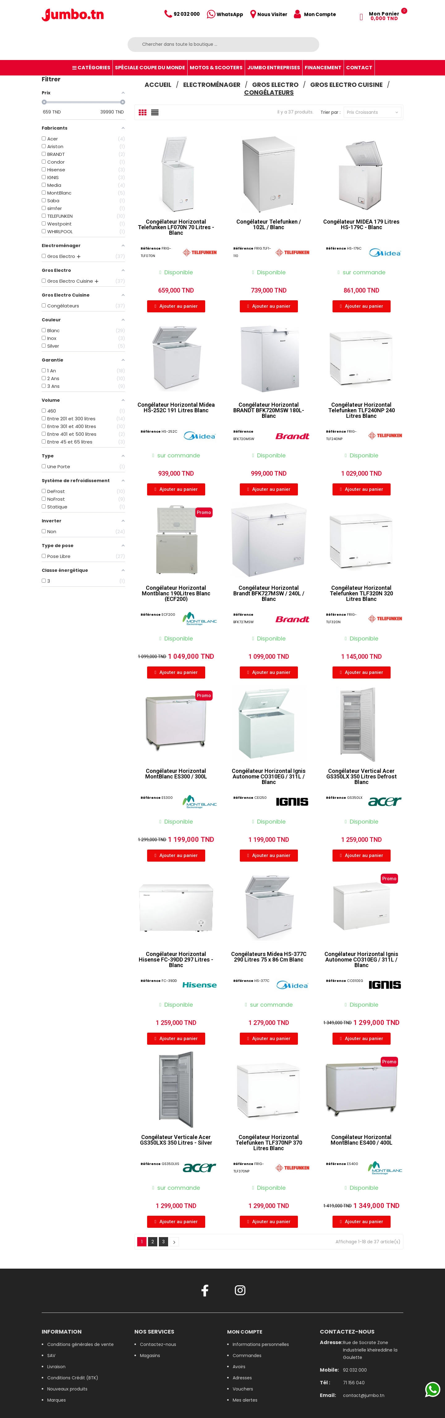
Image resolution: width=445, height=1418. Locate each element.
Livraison (56, 1367)
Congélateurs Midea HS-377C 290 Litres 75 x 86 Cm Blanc (269, 957)
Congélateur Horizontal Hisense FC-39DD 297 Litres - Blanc (176, 959)
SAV (51, 1355)
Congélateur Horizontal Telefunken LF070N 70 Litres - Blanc (176, 227)
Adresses (242, 1378)
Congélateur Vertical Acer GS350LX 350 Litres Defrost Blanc (361, 776)
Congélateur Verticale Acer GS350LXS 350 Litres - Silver (176, 1140)
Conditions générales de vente (80, 1344)
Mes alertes (245, 1400)
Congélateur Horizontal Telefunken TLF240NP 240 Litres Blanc (361, 410)
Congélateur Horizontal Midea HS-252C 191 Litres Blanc (176, 407)
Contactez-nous (158, 1344)
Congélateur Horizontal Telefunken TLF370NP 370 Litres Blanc (268, 1142)
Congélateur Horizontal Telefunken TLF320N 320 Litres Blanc (361, 593)
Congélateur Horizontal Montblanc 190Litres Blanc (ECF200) (176, 593)
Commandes (247, 1355)
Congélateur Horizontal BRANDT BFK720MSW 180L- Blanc (268, 410)
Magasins (150, 1355)
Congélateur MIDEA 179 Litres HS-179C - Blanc (361, 224)
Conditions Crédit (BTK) (72, 1378)
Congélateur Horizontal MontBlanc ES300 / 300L (176, 774)
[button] (176, 306)
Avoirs (239, 1367)
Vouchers (243, 1389)
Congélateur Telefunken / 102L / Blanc (268, 224)
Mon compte (244, 1331)
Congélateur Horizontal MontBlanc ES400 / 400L (361, 1140)
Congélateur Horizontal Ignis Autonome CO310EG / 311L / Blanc (269, 776)
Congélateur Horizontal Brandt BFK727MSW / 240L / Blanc (268, 593)
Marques (56, 1400)
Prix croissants (372, 112)
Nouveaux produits (67, 1389)
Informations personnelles (261, 1344)
